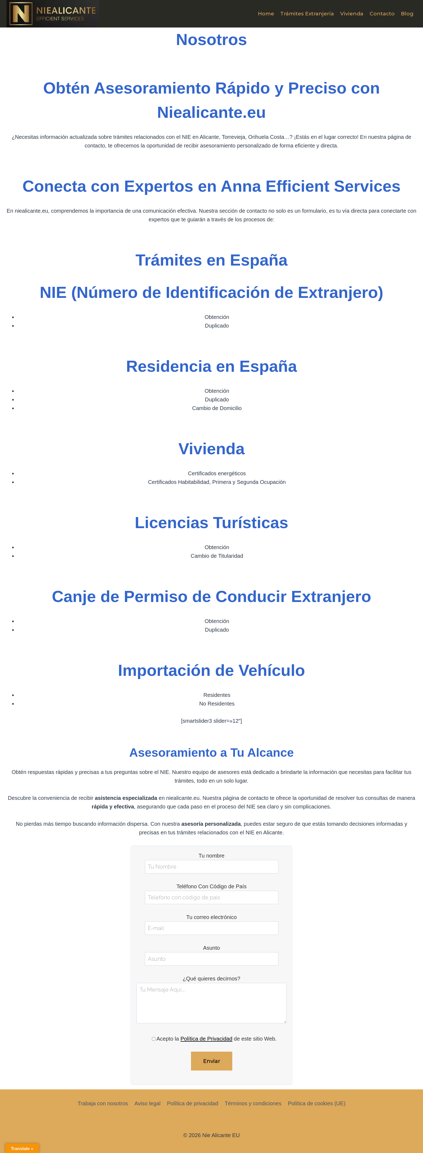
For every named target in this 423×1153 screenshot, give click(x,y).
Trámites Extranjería (307, 14)
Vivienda (351, 14)
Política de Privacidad (206, 1039)
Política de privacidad (192, 1103)
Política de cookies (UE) (316, 1103)
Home (266, 14)
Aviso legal (148, 1103)
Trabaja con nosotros (102, 1103)
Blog (407, 14)
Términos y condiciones (253, 1103)
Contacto (382, 14)
